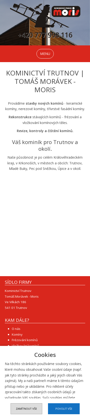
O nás (16, 329)
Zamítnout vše (26, 408)
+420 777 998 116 (45, 35)
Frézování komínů (25, 340)
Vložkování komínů (25, 346)
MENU (45, 53)
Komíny (17, 334)
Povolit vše (63, 408)
